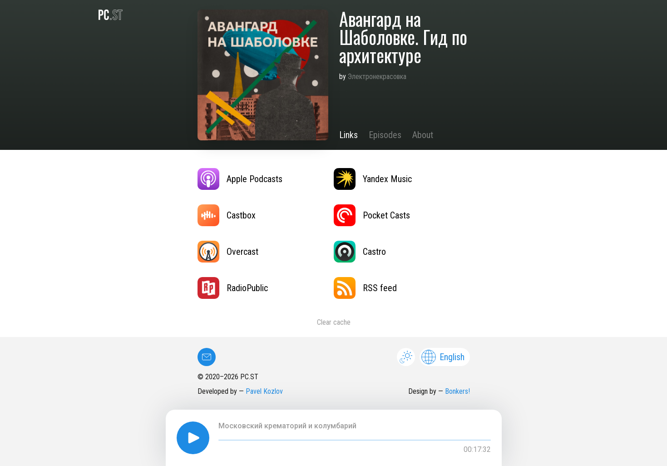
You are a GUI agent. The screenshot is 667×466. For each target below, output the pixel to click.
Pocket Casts (372, 215)
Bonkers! (457, 391)
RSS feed (365, 288)
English (442, 357)
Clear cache (334, 322)
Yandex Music (373, 179)
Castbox (227, 215)
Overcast (228, 252)
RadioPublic (233, 288)
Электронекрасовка (377, 76)
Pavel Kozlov (264, 391)
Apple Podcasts (240, 179)
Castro (360, 252)
